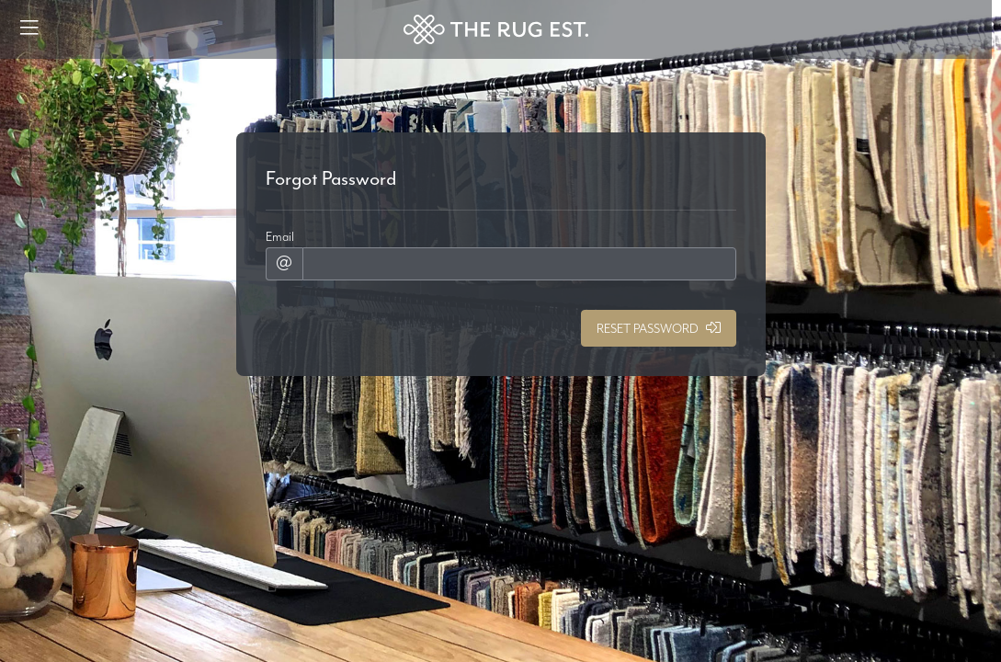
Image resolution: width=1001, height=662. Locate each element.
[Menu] (29, 29)
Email (280, 236)
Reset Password (659, 328)
